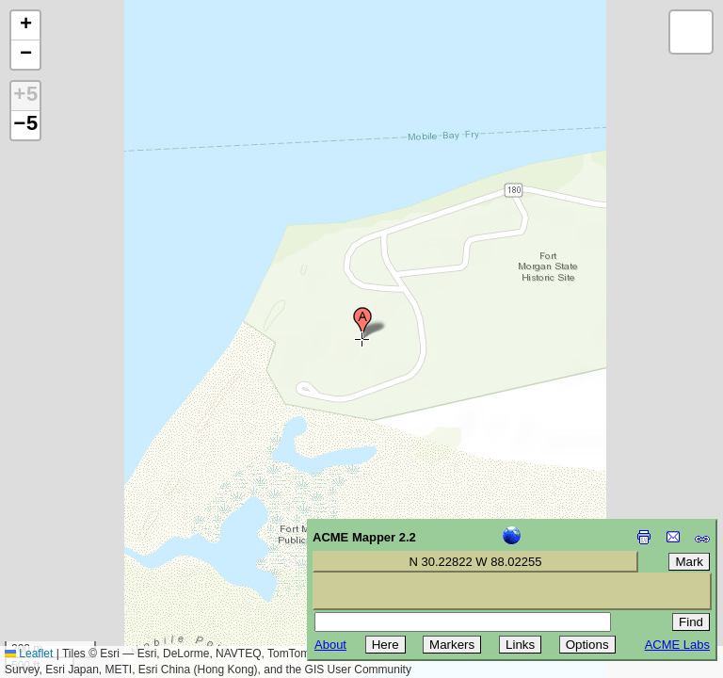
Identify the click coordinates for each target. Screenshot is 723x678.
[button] (362, 323)
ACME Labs (677, 645)
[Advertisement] (100, 544)
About (330, 645)
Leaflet (29, 653)
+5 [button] (25, 96)
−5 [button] (25, 125)
